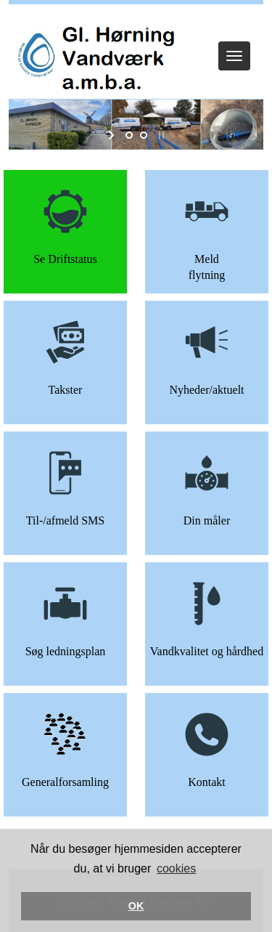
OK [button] (136, 906)
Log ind (136, 23)
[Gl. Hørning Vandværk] (93, 55)
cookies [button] (176, 868)
